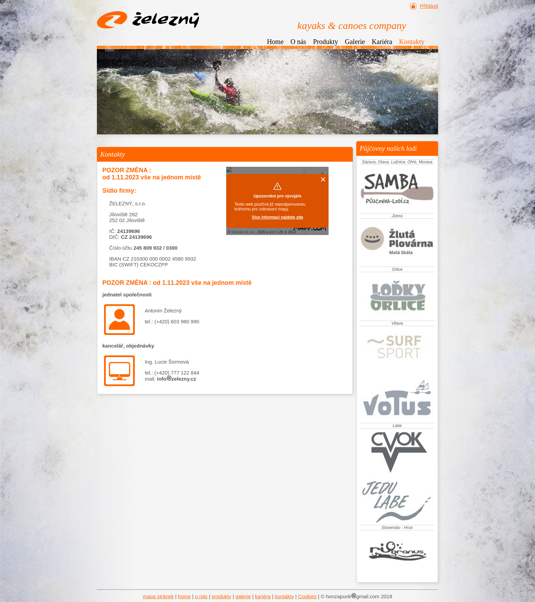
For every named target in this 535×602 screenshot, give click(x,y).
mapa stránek (158, 596)
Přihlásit (429, 6)
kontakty (284, 596)
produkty (221, 596)
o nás (201, 596)
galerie (243, 596)
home (184, 596)
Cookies (307, 596)
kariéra (263, 596)
